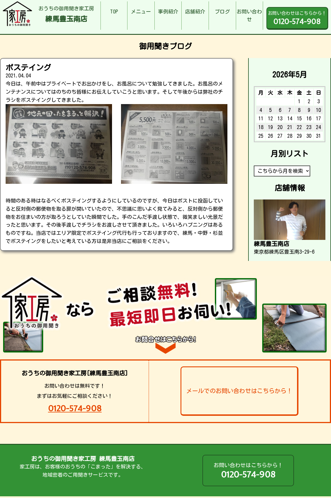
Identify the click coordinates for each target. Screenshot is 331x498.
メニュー (141, 11)
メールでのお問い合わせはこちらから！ (239, 391)
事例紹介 (168, 11)
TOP (114, 11)
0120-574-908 (75, 408)
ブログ (222, 11)
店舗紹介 (195, 11)
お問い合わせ (249, 15)
